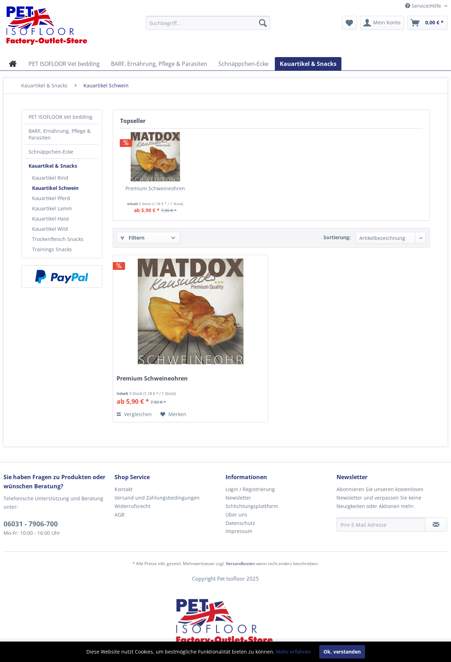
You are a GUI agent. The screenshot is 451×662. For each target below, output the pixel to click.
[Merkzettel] (349, 23)
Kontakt (123, 489)
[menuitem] (208, 23)
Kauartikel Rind (50, 177)
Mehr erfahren (293, 651)
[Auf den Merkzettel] (173, 414)
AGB (119, 514)
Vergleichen (134, 414)
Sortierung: (337, 237)
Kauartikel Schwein (55, 188)
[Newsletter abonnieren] (436, 525)
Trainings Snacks (52, 249)
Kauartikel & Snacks (53, 165)
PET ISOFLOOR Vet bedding (60, 116)
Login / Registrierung (250, 489)
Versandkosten (240, 564)
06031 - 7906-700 (31, 523)
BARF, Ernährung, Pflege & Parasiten (60, 134)
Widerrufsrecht (132, 506)
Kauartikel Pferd (51, 198)
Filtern (132, 237)
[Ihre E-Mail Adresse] (380, 525)
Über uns (236, 514)
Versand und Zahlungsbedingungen (157, 497)
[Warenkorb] (427, 23)
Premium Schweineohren (155, 188)
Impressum (239, 531)
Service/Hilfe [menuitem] (424, 5)
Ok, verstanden (342, 651)
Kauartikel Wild (50, 228)
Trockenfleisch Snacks (58, 239)
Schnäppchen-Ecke (51, 151)
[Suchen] (262, 23)
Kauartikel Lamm (52, 208)
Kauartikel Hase (50, 218)
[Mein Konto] (382, 23)
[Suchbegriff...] (208, 23)
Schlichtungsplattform (252, 506)
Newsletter (238, 497)
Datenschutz (240, 523)
